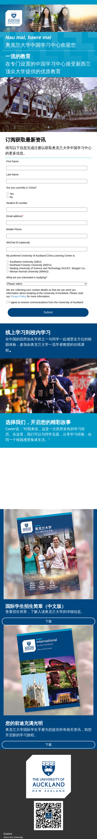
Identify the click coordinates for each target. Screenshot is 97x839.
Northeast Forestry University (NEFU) (31, 265)
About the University (13, 837)
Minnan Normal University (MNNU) (29, 271)
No (11, 197)
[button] (7, 104)
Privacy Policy (18, 296)
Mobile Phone (14, 229)
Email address (14, 216)
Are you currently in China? (21, 187)
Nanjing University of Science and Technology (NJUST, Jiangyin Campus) (51, 268)
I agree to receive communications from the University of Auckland (46, 302)
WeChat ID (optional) (18, 242)
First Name (12, 161)
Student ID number (16, 203)
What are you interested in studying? (26, 277)
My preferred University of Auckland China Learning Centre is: (40, 255)
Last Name (12, 174)
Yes (12, 193)
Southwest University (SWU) (25, 261)
